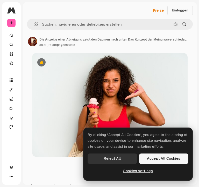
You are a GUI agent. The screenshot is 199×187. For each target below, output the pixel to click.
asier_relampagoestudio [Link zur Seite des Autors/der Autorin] (57, 45)
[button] (34, 24)
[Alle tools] (11, 80)
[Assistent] (11, 127)
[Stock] (11, 54)
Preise (158, 10)
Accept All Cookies (164, 158)
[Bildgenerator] (11, 99)
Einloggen (180, 10)
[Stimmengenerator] (11, 117)
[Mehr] (11, 176)
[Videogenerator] (11, 108)
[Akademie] (11, 167)
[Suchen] (11, 45)
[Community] (11, 63)
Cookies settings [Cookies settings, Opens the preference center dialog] (138, 171)
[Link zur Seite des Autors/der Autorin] (32, 41)
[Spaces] (11, 89)
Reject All (112, 158)
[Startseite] (11, 35)
